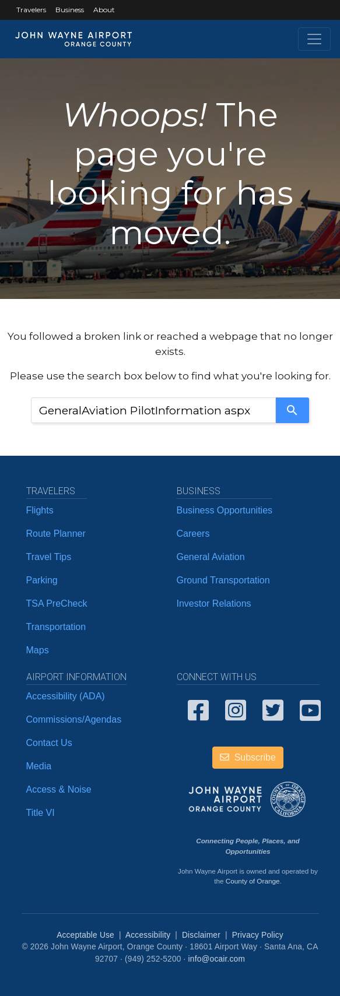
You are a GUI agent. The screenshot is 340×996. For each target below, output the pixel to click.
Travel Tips (49, 557)
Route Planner (56, 534)
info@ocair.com (216, 959)
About (104, 9)
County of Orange (253, 881)
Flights (40, 510)
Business (69, 9)
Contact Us (49, 743)
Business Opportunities (225, 510)
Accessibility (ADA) (65, 696)
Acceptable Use (85, 935)
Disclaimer (201, 935)
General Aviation (211, 557)
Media (39, 766)
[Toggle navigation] (314, 39)
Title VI (40, 813)
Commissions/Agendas (74, 719)
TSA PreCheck (56, 603)
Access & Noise (59, 789)
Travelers (31, 9)
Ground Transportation (223, 580)
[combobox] (153, 410)
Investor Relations (214, 603)
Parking (42, 580)
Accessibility (147, 935)
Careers (193, 534)
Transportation (56, 627)
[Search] (292, 410)
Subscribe (248, 757)
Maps (37, 650)
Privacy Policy (257, 935)
